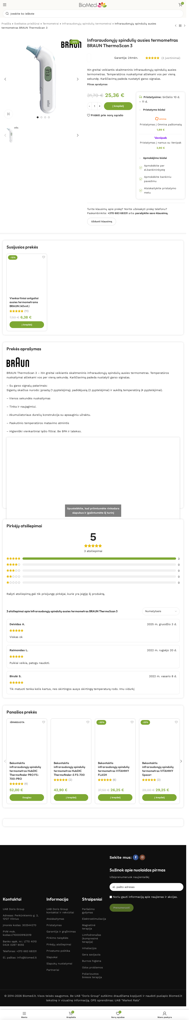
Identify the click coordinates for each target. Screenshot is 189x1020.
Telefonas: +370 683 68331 (20, 924)
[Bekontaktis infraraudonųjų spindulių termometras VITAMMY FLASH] (115, 739)
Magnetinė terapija (88, 900)
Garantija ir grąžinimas (61, 904)
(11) (26, 311)
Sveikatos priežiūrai (27, 23)
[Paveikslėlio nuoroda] (20, 858)
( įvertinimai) (170, 58)
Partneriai (52, 943)
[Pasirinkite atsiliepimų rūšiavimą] (161, 611)
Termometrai (51, 23)
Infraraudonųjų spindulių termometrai (86, 23)
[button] (5, 79)
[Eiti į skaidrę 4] (49, 117)
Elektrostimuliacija (94, 892)
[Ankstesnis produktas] (175, 26)
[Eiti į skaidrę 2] (41, 117)
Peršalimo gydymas (88, 884)
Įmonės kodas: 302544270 (19, 898)
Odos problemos (92, 940)
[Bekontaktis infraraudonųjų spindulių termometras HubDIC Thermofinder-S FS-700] (71, 739)
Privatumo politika (58, 924)
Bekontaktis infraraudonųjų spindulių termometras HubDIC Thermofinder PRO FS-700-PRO (25, 771)
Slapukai (52, 930)
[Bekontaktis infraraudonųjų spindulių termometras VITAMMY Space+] (159, 739)
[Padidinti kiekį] (99, 106)
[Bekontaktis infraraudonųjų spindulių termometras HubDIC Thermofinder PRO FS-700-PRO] (27, 739)
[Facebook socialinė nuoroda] (135, 857)
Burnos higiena (91, 934)
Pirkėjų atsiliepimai (58, 917)
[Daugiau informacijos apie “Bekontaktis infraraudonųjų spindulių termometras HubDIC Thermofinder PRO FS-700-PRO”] (27, 797)
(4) (26, 784)
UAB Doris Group (13, 882)
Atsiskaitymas (55, 892)
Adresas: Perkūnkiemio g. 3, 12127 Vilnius (20, 890)
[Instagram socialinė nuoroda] (142, 857)
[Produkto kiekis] (94, 106)
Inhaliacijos (89, 921)
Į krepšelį (118, 106)
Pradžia (6, 23)
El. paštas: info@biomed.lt (20, 930)
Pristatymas (54, 898)
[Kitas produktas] (184, 26)
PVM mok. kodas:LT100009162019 (17, 906)
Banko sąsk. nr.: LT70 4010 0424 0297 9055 (20, 916)
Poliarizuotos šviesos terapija (92, 949)
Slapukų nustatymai (59, 936)
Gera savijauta (91, 927)
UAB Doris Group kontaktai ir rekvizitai (60, 884)
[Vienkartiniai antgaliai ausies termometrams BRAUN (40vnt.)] (27, 274)
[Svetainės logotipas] (93, 4)
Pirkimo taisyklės (57, 911)
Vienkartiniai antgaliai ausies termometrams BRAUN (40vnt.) (24, 302)
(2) (70, 780)
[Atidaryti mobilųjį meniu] (4, 4)
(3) (159, 780)
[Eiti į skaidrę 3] (45, 117)
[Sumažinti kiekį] (89, 106)
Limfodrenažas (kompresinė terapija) (91, 912)
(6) (114, 780)
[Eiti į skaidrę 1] (38, 117)
